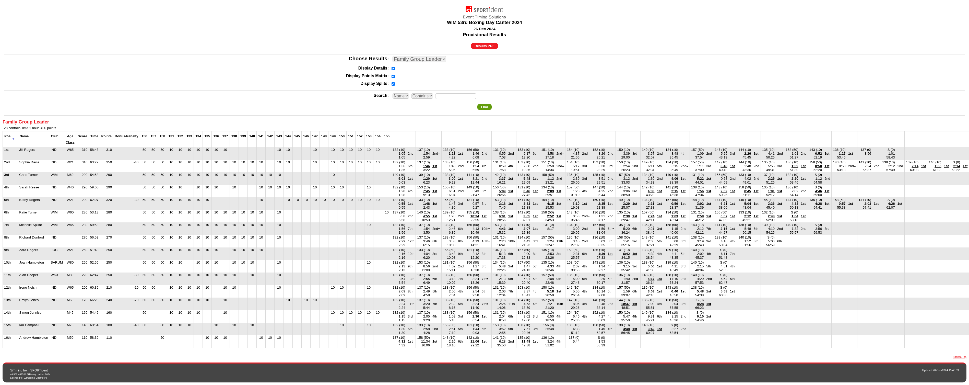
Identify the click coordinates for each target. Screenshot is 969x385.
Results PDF (484, 46)
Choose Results (368, 58)
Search (380, 95)
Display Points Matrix (366, 76)
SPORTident (39, 370)
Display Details (372, 68)
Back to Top (959, 357)
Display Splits (374, 83)
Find (484, 107)
